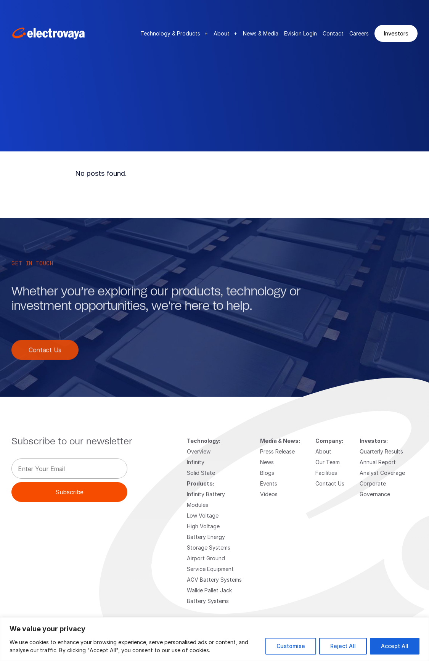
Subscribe (69, 491)
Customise (290, 646)
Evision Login (300, 33)
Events (268, 483)
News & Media (260, 33)
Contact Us (45, 356)
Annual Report (378, 462)
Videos (269, 494)
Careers (359, 33)
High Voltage (203, 526)
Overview (198, 451)
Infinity (195, 462)
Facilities (326, 473)
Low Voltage (203, 515)
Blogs (267, 473)
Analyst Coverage (382, 473)
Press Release (277, 451)
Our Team (327, 462)
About (225, 33)
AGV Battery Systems (214, 580)
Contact (333, 33)
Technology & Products (174, 33)
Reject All (343, 646)
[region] (214, 639)
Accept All (394, 646)
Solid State (201, 473)
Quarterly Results (381, 451)
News (267, 462)
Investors (396, 33)
